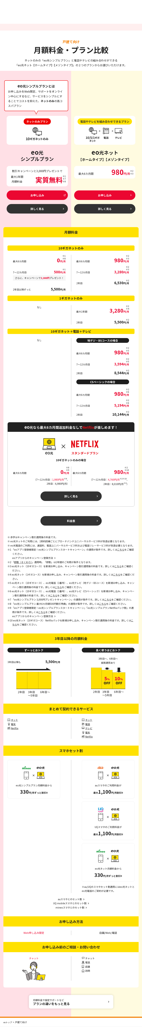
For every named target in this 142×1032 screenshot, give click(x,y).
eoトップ (8, 1027)
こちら (120, 555)
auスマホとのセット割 (70, 904)
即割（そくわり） (23, 567)
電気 (13, 729)
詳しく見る (71, 499)
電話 (87, 729)
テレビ (88, 733)
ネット (14, 725)
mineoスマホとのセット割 (69, 913)
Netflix (14, 733)
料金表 (71, 525)
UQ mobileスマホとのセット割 (70, 908)
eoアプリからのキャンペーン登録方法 (32, 621)
